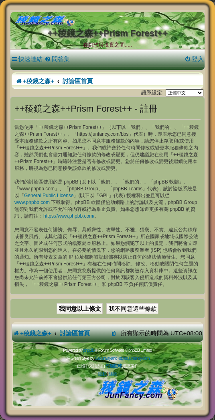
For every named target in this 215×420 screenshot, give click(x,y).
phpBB (88, 350)
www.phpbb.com (32, 202)
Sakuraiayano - (107, 358)
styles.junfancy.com (134, 358)
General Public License (48, 195)
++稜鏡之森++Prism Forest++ (107, 33)
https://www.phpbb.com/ (68, 216)
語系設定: (152, 93)
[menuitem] (57, 59)
